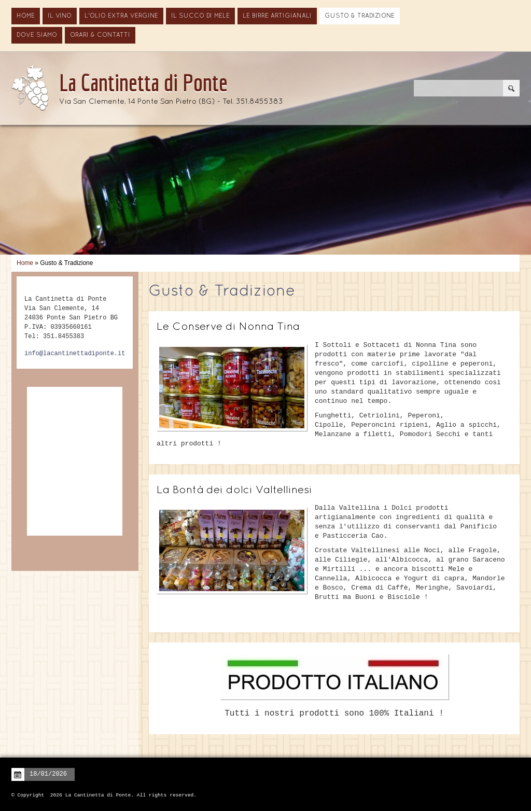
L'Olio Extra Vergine (121, 16)
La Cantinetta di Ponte (143, 82)
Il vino (60, 16)
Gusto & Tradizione (360, 16)
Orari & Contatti (100, 35)
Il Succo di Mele (200, 16)
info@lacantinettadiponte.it (74, 353)
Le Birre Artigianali (277, 16)
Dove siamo (37, 35)
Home (26, 16)
